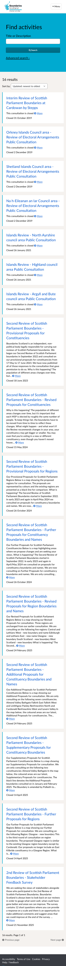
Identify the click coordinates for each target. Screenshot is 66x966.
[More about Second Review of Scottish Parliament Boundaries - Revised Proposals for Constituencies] (19, 442)
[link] (10, 939)
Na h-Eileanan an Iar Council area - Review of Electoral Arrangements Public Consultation (33, 206)
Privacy (46, 959)
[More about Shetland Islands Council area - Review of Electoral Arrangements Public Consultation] (38, 181)
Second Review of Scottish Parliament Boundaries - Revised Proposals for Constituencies (31, 400)
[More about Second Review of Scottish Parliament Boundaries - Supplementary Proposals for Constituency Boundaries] (10, 790)
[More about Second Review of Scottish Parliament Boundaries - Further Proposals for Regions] (14, 853)
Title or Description (18, 36)
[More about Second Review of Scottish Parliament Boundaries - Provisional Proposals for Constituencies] (16, 375)
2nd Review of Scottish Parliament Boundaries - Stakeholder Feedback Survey (32, 877)
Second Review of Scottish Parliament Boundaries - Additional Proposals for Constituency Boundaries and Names (28, 674)
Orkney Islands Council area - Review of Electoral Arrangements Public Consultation (32, 137)
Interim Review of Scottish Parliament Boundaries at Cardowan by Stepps (26, 103)
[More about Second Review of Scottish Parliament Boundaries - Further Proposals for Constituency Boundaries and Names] (10, 577)
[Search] (33, 50)
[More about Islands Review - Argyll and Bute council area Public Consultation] (38, 304)
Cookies (36, 959)
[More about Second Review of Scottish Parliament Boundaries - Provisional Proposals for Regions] (37, 505)
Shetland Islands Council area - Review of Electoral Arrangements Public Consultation (32, 171)
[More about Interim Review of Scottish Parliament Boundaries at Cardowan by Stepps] (38, 113)
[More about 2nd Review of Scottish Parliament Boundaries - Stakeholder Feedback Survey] (10, 920)
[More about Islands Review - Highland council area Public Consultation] (38, 274)
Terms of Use (23, 959)
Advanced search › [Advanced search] (18, 58)
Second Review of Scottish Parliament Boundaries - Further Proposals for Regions (31, 814)
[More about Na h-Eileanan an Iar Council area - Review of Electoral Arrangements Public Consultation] (38, 216)
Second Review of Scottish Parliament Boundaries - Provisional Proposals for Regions (31, 466)
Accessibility (8, 959)
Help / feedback (10, 962)
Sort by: (6, 86)
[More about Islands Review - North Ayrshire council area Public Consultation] (38, 245)
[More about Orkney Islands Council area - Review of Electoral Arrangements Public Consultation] (38, 147)
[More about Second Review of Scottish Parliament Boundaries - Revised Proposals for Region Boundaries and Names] (20, 645)
